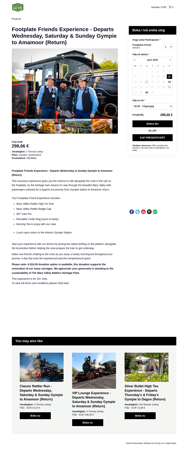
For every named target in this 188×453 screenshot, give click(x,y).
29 (146, 92)
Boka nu (152, 123)
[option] (25, 126)
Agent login (171, 443)
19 (169, 81)
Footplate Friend (143, 46)
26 (169, 87)
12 (169, 76)
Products (16, 18)
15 (146, 81)
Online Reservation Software (138, 443)
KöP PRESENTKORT (152, 137)
